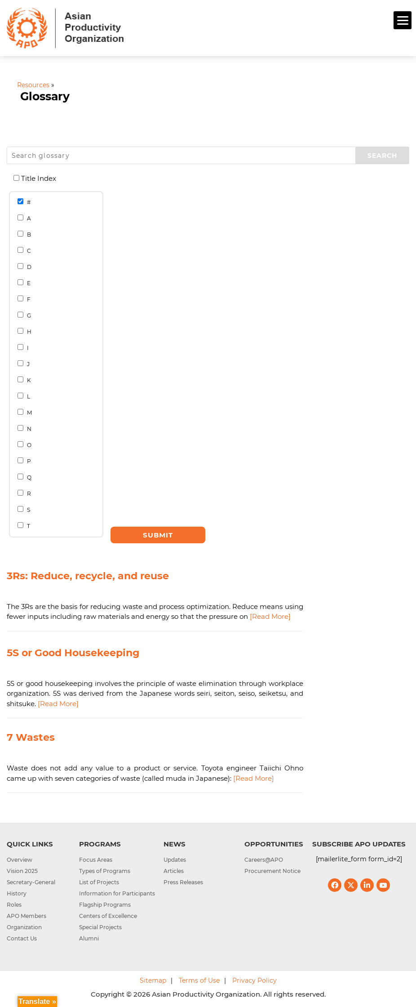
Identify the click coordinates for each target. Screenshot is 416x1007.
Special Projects (100, 927)
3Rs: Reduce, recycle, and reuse (88, 576)
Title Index (38, 178)
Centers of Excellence (108, 916)
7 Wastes (31, 737)
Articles (174, 871)
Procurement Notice (272, 871)
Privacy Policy (254, 980)
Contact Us (22, 938)
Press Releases (183, 882)
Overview (19, 859)
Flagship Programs (105, 904)
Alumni (89, 938)
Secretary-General (31, 882)
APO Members (26, 916)
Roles (14, 904)
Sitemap (153, 980)
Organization (24, 927)
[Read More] (270, 616)
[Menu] (403, 20)
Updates (175, 859)
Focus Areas (95, 859)
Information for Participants (117, 893)
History (17, 893)
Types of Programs (104, 871)
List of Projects (99, 882)
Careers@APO (263, 859)
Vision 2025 (22, 871)
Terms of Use (199, 980)
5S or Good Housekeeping (73, 653)
